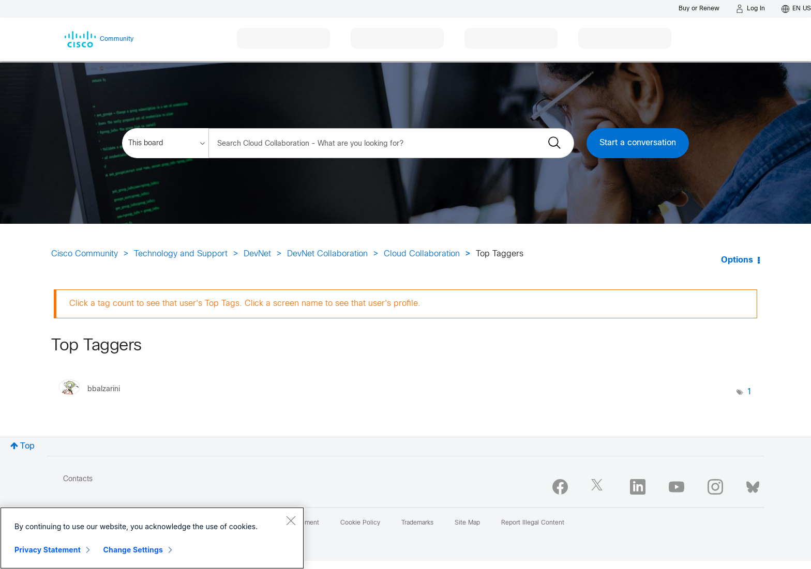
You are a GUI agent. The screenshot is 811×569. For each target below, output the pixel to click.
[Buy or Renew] (699, 8)
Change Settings (133, 549)
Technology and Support (181, 254)
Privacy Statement (47, 549)
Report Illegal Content (532, 523)
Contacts (78, 479)
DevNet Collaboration (327, 254)
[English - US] (796, 9)
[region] (152, 538)
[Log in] (750, 9)
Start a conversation (637, 143)
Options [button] (737, 260)
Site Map (467, 523)
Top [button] (27, 446)
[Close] (291, 520)
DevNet (257, 254)
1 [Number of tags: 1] (749, 392)
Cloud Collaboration (422, 254)
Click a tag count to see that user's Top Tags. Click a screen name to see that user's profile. (244, 303)
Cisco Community (84, 254)
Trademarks (417, 523)
